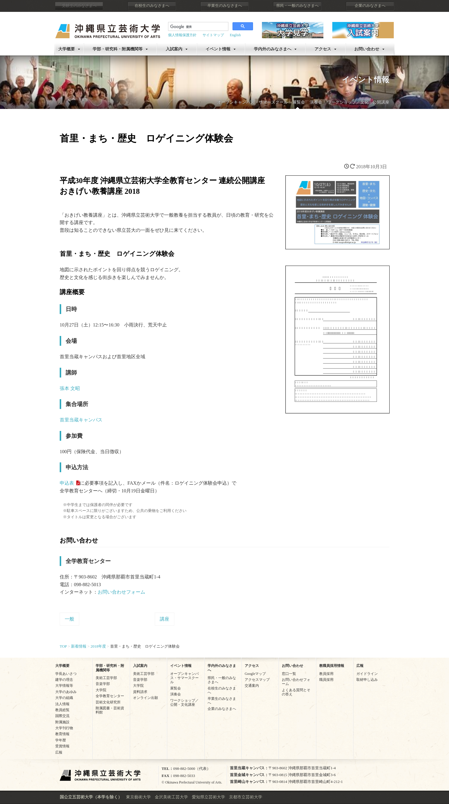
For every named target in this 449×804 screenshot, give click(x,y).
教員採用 (326, 674)
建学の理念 (64, 680)
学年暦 (60, 740)
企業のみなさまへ (370, 6)
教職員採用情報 (331, 666)
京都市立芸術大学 (245, 797)
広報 (58, 752)
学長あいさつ (66, 674)
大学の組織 (64, 698)
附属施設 (62, 722)
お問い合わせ (366, 49)
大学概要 (66, 49)
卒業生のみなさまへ (224, 6)
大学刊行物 (64, 728)
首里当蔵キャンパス (81, 419)
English (235, 35)
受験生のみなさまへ (79, 6)
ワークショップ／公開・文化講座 (184, 702)
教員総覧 (62, 710)
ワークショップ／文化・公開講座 (358, 102)
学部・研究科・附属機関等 (118, 49)
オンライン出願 (145, 698)
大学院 (101, 690)
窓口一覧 (289, 674)
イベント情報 (217, 49)
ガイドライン (367, 674)
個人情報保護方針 (182, 35)
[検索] (197, 27)
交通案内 (252, 686)
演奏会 (316, 102)
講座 (164, 618)
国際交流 (62, 716)
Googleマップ (255, 674)
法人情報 (62, 704)
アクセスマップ (257, 680)
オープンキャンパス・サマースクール (252, 102)
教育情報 (62, 734)
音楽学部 (103, 684)
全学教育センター (110, 696)
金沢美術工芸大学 (171, 797)
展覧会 (299, 102)
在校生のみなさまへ (152, 6)
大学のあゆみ (66, 692)
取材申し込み (367, 680)
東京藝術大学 (138, 797)
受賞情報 (62, 746)
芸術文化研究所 (108, 702)
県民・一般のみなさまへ (297, 6)
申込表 (67, 483)
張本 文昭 (70, 388)
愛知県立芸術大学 (208, 797)
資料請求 (140, 692)
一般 (69, 618)
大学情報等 (64, 686)
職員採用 (326, 680)
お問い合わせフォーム (121, 591)
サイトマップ (213, 35)
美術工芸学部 (106, 678)
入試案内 (174, 49)
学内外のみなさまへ (272, 49)
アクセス (322, 49)
